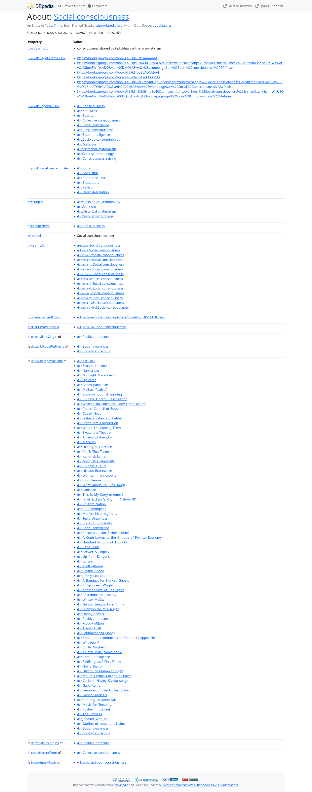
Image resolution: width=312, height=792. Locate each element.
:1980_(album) (90, 566)
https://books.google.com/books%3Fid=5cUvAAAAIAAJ (117, 58)
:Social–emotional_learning (99, 394)
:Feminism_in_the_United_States (103, 690)
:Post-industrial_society (96, 595)
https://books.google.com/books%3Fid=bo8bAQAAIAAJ (118, 72)
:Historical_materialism (96, 149)
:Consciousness (91, 106)
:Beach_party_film (92, 385)
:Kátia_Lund (88, 547)
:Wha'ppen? (88, 642)
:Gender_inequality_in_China (100, 604)
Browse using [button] (70, 6)
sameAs (36, 245)
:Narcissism (88, 370)
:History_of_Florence (94, 447)
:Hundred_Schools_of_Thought (102, 542)
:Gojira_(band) (89, 666)
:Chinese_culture (91, 466)
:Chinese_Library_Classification (102, 399)
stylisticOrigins (45, 743)
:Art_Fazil (86, 361)
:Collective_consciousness (98, 120)
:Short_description (93, 192)
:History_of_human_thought (100, 671)
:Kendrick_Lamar (92, 456)
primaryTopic (44, 762)
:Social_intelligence (93, 134)
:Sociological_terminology (98, 139)
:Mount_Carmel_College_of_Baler (104, 676)
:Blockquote (88, 182)
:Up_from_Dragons (93, 556)
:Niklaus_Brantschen (94, 470)
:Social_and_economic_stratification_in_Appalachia (117, 638)
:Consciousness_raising (96, 158)
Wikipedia (121, 785)
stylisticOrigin (44, 336)
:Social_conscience (93, 125)
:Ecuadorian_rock (92, 365)
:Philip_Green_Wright (95, 585)
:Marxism (86, 144)
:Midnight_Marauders (95, 375)
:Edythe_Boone (90, 571)
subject (35, 202)
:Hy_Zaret (86, 380)
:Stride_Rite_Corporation (97, 423)
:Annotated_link (91, 178)
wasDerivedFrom (44, 317)
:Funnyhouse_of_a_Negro (98, 609)
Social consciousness (91, 16)
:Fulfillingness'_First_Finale (99, 661)
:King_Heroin (89, 480)
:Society (85, 115)
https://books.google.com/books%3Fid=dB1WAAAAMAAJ (119, 77)
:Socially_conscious (93, 351)
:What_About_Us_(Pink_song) (101, 485)
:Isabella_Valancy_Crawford (99, 418)
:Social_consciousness (101, 327)
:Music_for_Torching (94, 704)
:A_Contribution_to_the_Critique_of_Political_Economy (119, 537)
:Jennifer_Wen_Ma (92, 719)
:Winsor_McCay (90, 599)
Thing (58, 25)
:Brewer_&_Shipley (93, 552)
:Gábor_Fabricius (92, 695)
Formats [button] (96, 6)
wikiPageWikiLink (43, 106)
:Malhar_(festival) (92, 389)
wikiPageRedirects (47, 346)
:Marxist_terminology (95, 154)
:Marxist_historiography (97, 513)
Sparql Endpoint (269, 6)
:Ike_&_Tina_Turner (93, 451)
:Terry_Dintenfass (92, 518)
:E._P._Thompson (91, 509)
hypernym (39, 226)
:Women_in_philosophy (96, 475)
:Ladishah (86, 490)
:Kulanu (85, 561)
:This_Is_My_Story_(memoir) (100, 494)
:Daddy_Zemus (90, 614)
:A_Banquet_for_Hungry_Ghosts (103, 580)
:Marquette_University (96, 461)
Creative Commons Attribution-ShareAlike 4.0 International (200, 785)
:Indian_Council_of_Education (101, 408)
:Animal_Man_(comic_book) (99, 652)
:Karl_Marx (87, 111)
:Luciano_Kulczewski (94, 523)
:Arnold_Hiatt (89, 628)
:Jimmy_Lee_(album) (94, 575)
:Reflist (84, 187)
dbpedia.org (162, 25)
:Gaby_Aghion (89, 685)
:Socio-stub (87, 173)
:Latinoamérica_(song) (96, 633)
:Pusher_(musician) (93, 709)
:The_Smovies (89, 714)
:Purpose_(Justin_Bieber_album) (103, 533)
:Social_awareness (93, 346)
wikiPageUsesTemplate (48, 168)
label (34, 235)
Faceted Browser (237, 6)
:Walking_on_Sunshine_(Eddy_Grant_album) (111, 404)
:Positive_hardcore (93, 336)
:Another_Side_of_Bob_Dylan (100, 590)
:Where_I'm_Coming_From (99, 428)
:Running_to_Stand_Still (97, 700)
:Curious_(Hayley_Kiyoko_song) (102, 680)
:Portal (84, 168)
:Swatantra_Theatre (94, 432)
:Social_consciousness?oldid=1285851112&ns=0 (121, 317)
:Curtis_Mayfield (91, 647)
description (39, 48)
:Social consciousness (98, 245)
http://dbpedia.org (108, 25)
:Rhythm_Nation (91, 504)
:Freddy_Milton (90, 623)
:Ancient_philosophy (94, 437)
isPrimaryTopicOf (43, 327)
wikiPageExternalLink (46, 58)
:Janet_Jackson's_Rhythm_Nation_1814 (108, 499)
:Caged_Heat (89, 413)
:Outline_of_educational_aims (101, 723)
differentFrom (44, 752)
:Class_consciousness (95, 130)
